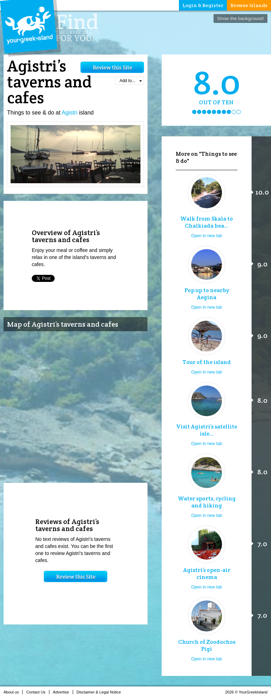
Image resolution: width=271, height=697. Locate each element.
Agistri (69, 113)
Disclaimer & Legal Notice (101, 692)
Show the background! (240, 18)
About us (13, 692)
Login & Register (202, 5)
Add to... (131, 80)
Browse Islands (248, 5)
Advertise (63, 692)
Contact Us (37, 692)
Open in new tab (206, 235)
